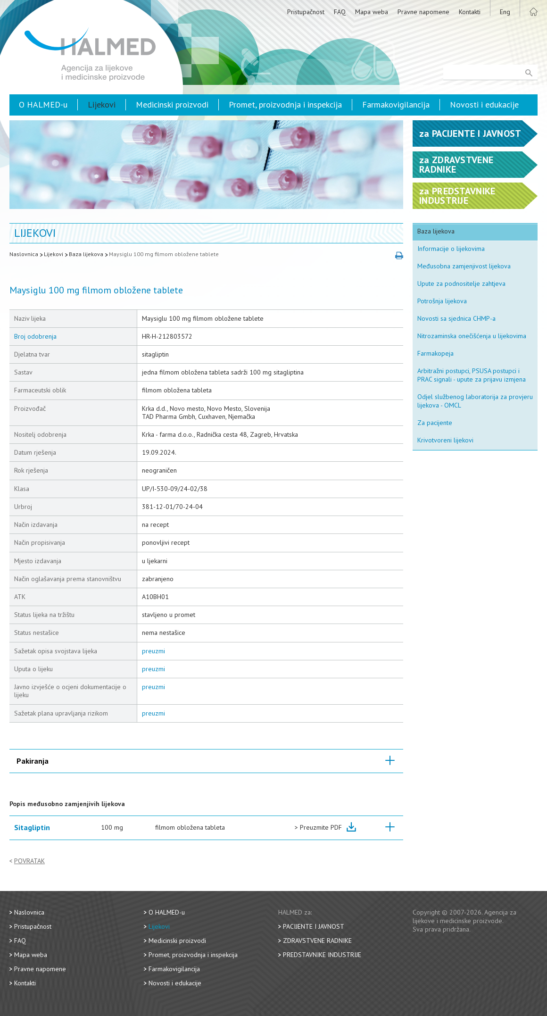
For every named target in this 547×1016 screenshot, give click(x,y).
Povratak (29, 861)
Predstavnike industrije (322, 954)
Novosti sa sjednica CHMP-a (456, 318)
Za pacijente (434, 422)
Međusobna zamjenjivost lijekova (464, 266)
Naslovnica (23, 254)
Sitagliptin (32, 827)
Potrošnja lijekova (442, 301)
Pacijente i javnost (313, 926)
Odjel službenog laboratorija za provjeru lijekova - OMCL (475, 400)
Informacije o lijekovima (451, 248)
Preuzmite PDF (321, 827)
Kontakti (470, 12)
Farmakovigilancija (396, 104)
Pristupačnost (305, 12)
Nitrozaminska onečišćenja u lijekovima (471, 336)
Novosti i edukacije (484, 104)
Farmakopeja (435, 353)
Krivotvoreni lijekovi (445, 440)
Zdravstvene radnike (317, 940)
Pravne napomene (423, 12)
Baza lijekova (86, 254)
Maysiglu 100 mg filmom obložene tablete (164, 254)
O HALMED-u (43, 104)
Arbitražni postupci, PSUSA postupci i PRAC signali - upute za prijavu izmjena (471, 374)
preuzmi (153, 651)
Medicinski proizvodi (172, 104)
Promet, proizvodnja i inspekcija (285, 104)
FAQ (340, 12)
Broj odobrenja (35, 336)
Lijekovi (102, 104)
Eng (505, 12)
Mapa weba (371, 12)
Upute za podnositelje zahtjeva (461, 283)
